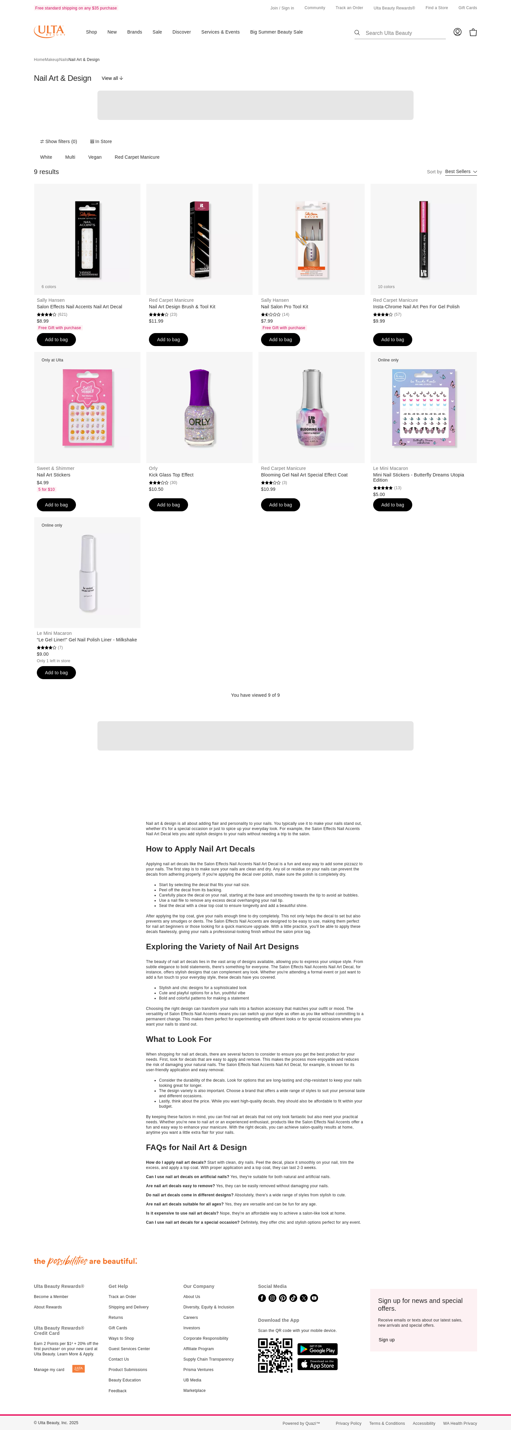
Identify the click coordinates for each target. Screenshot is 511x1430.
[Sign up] (387, 1339)
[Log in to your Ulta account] (457, 32)
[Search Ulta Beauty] (404, 31)
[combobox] (461, 172)
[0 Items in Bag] (473, 32)
